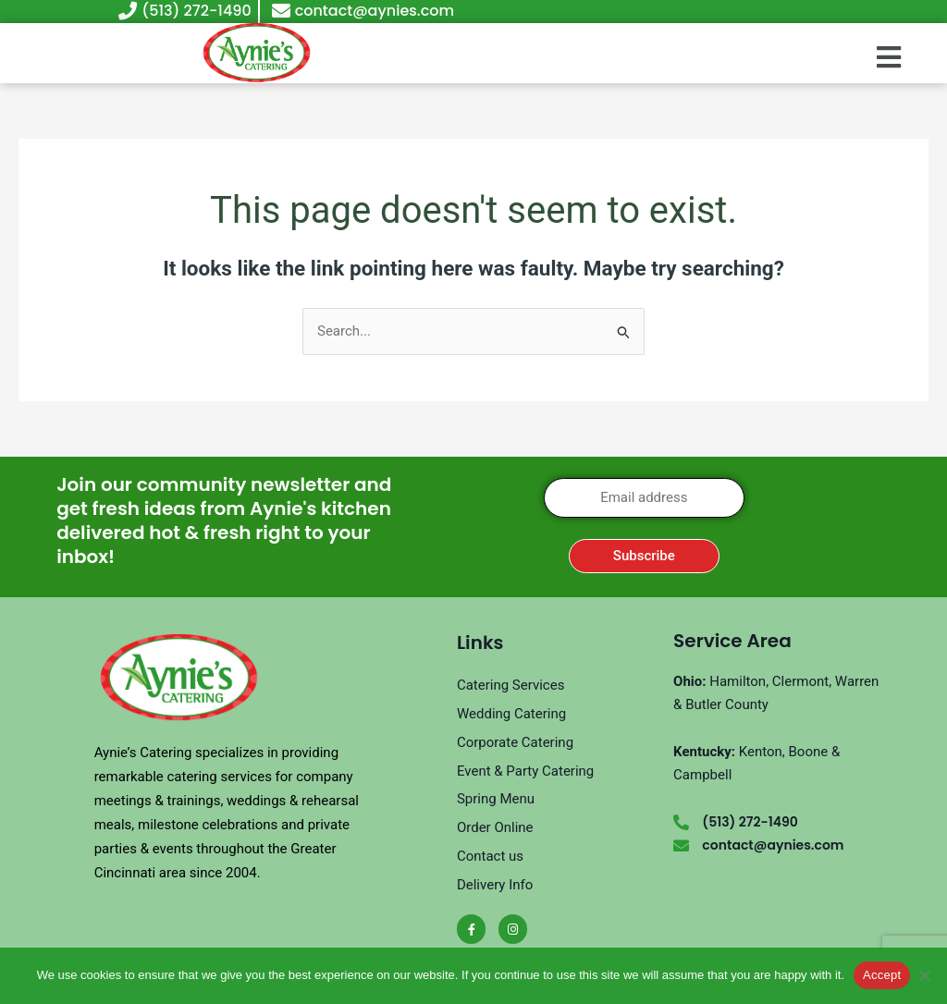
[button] (888, 57)
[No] (924, 975)
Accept (882, 975)
